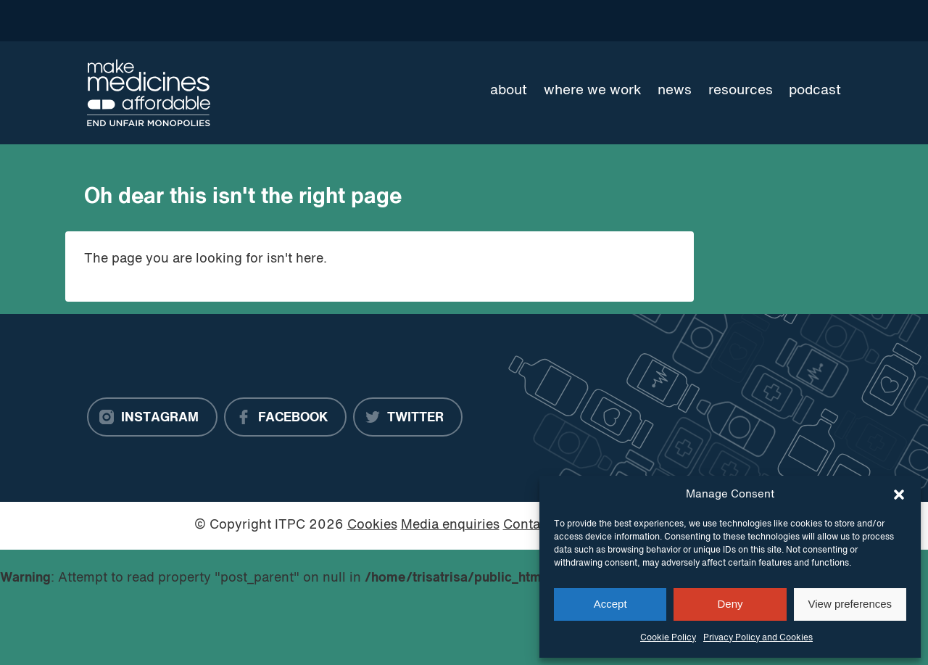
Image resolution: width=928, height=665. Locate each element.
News (675, 90)
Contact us (536, 525)
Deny (729, 604)
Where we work (593, 90)
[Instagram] (152, 417)
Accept (610, 604)
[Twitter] (408, 417)
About (508, 90)
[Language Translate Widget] (789, 20)
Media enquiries (450, 525)
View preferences (850, 604)
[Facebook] (285, 417)
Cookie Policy (668, 638)
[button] (899, 494)
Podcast (815, 90)
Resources (740, 90)
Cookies (372, 525)
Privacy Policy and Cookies (758, 638)
